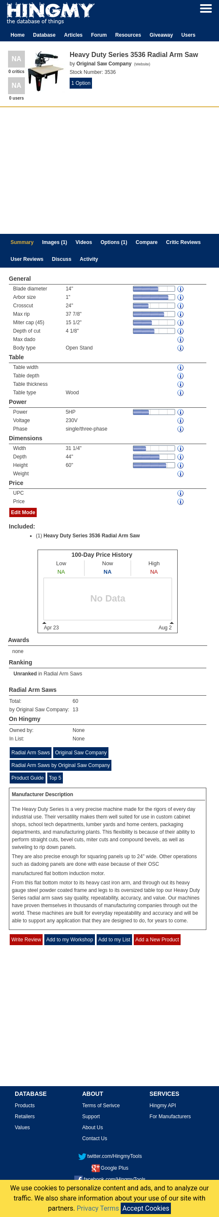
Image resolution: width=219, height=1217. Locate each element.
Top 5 (55, 778)
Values (22, 1127)
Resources (128, 35)
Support (91, 1116)
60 (75, 701)
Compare (147, 242)
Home (17, 35)
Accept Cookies (145, 1208)
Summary (22, 242)
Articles (73, 35)
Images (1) (54, 242)
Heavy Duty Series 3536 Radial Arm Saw (91, 536)
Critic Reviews (183, 242)
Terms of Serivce (101, 1106)
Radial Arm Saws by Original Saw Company (60, 765)
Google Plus (110, 1168)
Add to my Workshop (69, 940)
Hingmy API (162, 1106)
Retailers (25, 1116)
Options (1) (113, 242)
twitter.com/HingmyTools (110, 1156)
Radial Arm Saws (62, 674)
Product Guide (27, 778)
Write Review (26, 940)
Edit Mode (23, 512)
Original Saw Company (81, 753)
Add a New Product (157, 940)
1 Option (80, 83)
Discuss (61, 259)
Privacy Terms (98, 1208)
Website (142, 64)
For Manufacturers (170, 1116)
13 (75, 710)
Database (44, 35)
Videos (84, 242)
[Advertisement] (110, 170)
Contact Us (94, 1138)
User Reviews (27, 259)
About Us (92, 1127)
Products (25, 1106)
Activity (89, 259)
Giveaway (161, 35)
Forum (99, 35)
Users (188, 35)
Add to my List (114, 940)
